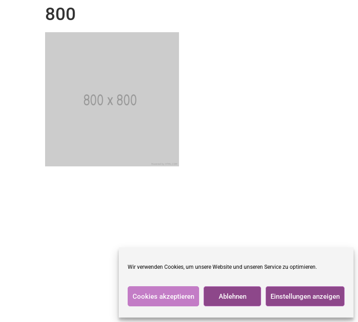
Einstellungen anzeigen (305, 296)
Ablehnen (232, 296)
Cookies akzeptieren (163, 296)
